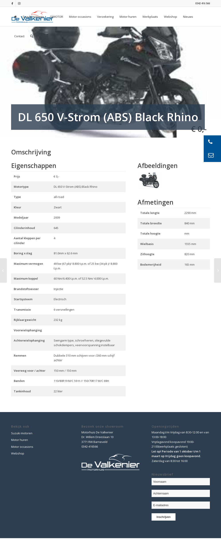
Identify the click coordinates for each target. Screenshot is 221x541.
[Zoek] (31, 36)
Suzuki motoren (21, 433)
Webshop (17, 453)
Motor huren (19, 440)
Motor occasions (22, 447)
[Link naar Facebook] (12, 3)
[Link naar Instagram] (19, 3)
